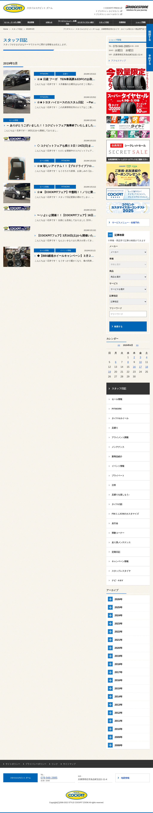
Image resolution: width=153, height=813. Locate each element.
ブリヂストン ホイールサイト (109, 14)
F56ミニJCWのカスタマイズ (125, 514)
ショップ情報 (141, 22)
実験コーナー (118, 533)
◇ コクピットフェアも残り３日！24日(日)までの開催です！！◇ (76, 145)
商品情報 (30, 22)
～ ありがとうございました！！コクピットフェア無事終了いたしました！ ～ (52, 125)
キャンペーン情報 (120, 561)
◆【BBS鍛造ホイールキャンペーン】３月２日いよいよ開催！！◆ (77, 255)
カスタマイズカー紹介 (85, 22)
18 (146, 366)
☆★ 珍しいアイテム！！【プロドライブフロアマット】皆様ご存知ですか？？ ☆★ (87, 166)
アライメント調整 (120, 437)
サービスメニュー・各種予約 (67, 22)
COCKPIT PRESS (113, 8)
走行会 (115, 523)
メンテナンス (118, 447)
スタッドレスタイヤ (121, 571)
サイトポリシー (13, 764)
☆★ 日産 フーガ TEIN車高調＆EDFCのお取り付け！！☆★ (74, 79)
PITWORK (117, 409)
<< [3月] (119, 345)
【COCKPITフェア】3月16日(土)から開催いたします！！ (72, 235)
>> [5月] (137, 345)
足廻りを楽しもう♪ (121, 494)
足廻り (115, 428)
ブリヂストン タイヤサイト (110, 11)
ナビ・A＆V (117, 580)
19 (109, 371)
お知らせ (49, 22)
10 (140, 362)
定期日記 (116, 552)
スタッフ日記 (104, 22)
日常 (114, 485)
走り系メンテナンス (121, 542)
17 (140, 366)
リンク (55, 764)
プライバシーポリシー (35, 764)
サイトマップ (69, 764)
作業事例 (122, 22)
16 (134, 366)
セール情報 (117, 399)
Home (5, 29)
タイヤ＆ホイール (120, 418)
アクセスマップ (118, 60)
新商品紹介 (117, 456)
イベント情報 (118, 466)
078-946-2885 (49, 777)
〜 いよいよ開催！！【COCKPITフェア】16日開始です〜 (72, 215)
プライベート (118, 475)
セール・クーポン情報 (12, 22)
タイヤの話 (117, 504)
